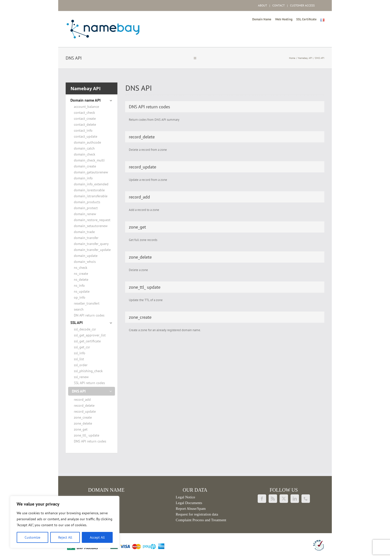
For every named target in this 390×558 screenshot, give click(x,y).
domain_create (85, 166)
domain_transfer (86, 238)
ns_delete (81, 279)
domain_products (87, 202)
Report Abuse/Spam (191, 509)
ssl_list (79, 359)
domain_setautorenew (90, 226)
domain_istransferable (90, 196)
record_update (85, 411)
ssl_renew (81, 377)
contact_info (83, 130)
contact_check (84, 112)
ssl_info (79, 353)
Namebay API (85, 88)
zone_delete (83, 423)
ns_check (80, 267)
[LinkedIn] (295, 498)
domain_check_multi (89, 160)
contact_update (85, 136)
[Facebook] (262, 498)
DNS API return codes (90, 441)
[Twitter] (284, 498)
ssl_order (81, 365)
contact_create (85, 118)
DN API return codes (89, 315)
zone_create (83, 417)
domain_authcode (87, 142)
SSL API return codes (89, 383)
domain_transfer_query (91, 243)
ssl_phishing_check (88, 371)
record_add (82, 399)
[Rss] (273, 498)
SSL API (76, 322)
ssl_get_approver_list (90, 335)
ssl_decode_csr (85, 329)
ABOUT (262, 5)
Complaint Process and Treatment (201, 520)
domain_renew (85, 214)
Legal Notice (185, 497)
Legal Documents (189, 503)
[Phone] (305, 498)
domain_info (83, 178)
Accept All (97, 537)
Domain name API (85, 100)
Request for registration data (197, 514)
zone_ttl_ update (86, 435)
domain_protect (86, 208)
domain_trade (84, 232)
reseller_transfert (86, 303)
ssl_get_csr (82, 347)
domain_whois (85, 261)
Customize (32, 537)
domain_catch (84, 148)
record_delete (84, 405)
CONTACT (278, 5)
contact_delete (85, 124)
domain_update (86, 255)
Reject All (65, 537)
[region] (64, 522)
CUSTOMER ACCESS (302, 5)
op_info (79, 297)
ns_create (81, 273)
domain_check (84, 154)
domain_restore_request (92, 220)
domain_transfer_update (92, 249)
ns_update (82, 291)
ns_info (79, 285)
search (79, 309)
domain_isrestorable (89, 190)
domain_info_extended (91, 184)
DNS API (79, 391)
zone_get (81, 429)
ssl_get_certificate (87, 341)
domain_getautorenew (91, 172)
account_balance (86, 106)
